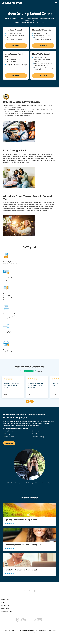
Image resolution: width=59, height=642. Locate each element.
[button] (27, 401)
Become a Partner (5, 608)
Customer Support (5, 599)
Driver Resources (5, 605)
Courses (2, 602)
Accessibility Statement (6, 611)
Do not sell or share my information (29, 632)
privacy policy (42, 630)
